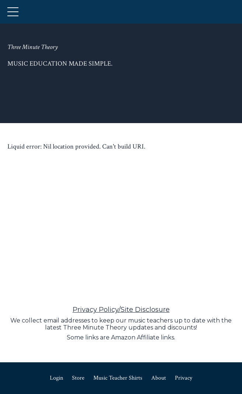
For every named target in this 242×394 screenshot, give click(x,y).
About (158, 378)
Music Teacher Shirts (117, 378)
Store (78, 378)
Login (56, 378)
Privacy (183, 378)
